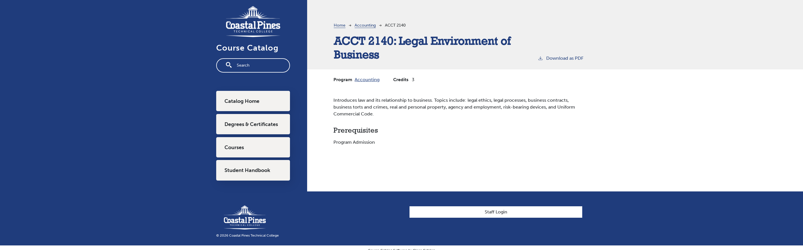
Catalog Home (241, 101)
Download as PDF (560, 58)
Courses (234, 147)
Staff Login (496, 212)
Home (339, 25)
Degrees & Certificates (251, 124)
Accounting (365, 25)
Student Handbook (247, 170)
